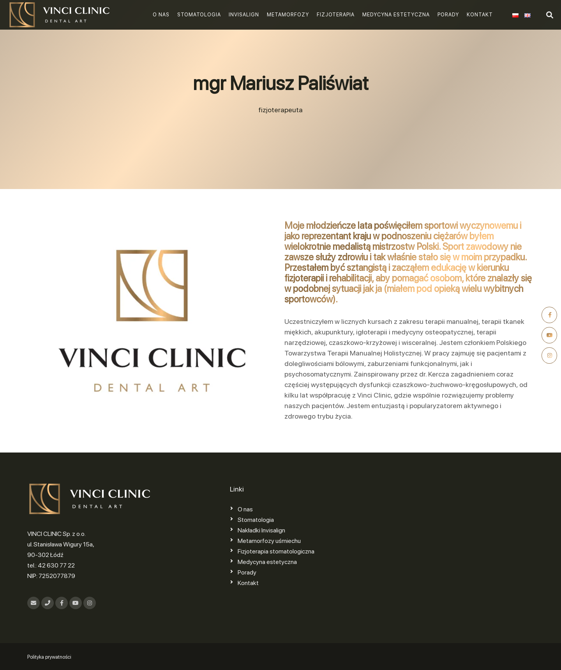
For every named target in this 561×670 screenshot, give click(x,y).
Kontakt (480, 15)
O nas (161, 15)
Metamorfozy (288, 15)
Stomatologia (199, 15)
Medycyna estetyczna (396, 15)
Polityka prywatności (49, 657)
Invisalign (244, 15)
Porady (448, 15)
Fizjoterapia (336, 15)
